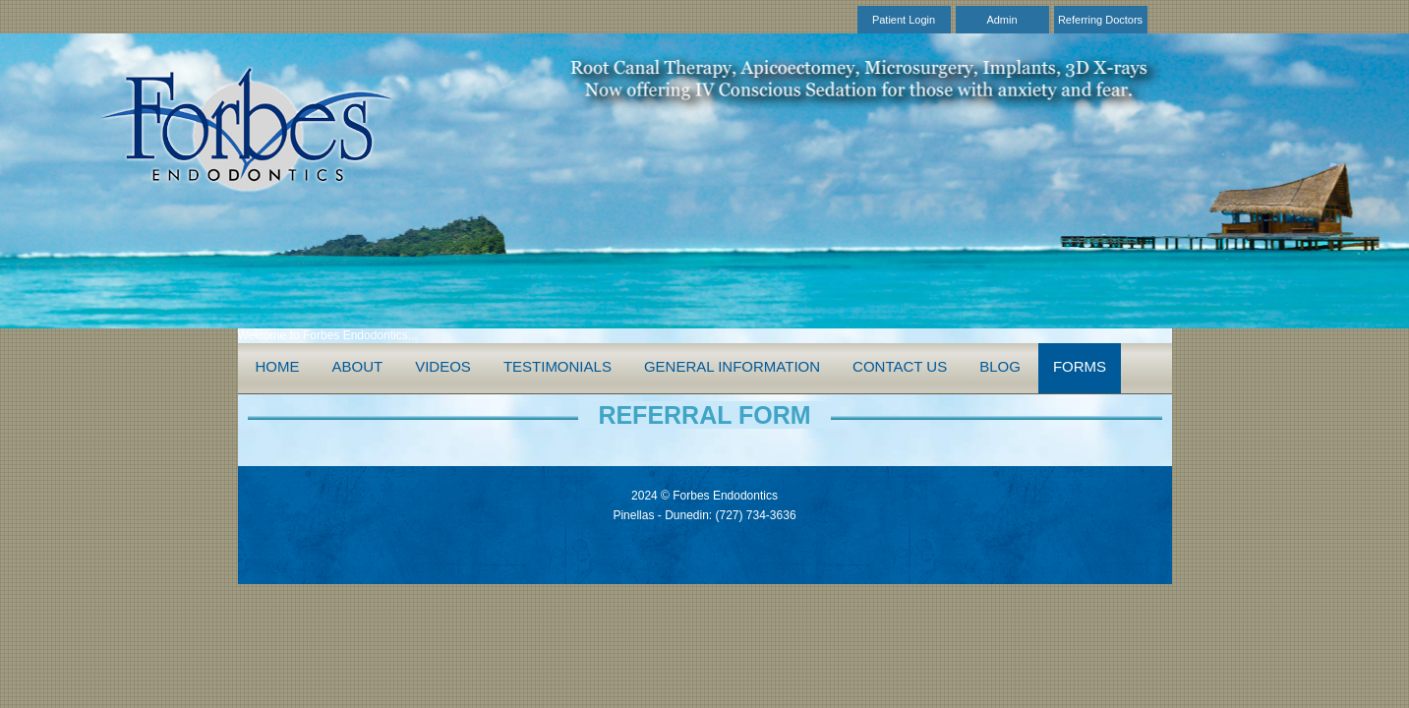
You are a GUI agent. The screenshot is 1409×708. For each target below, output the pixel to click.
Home (278, 366)
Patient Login (903, 20)
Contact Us (899, 366)
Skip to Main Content (54, 7)
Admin (1001, 20)
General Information (732, 366)
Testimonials (557, 366)
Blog (1000, 366)
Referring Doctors (1100, 20)
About (357, 366)
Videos (443, 366)
